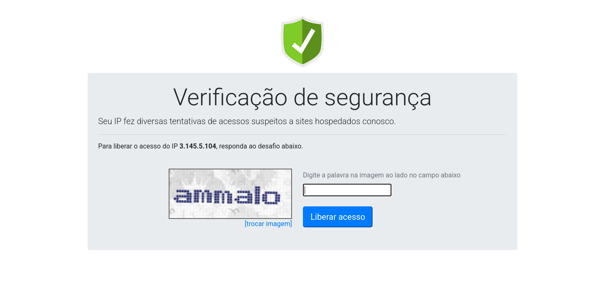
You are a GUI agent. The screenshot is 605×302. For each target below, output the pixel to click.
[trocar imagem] (268, 224)
